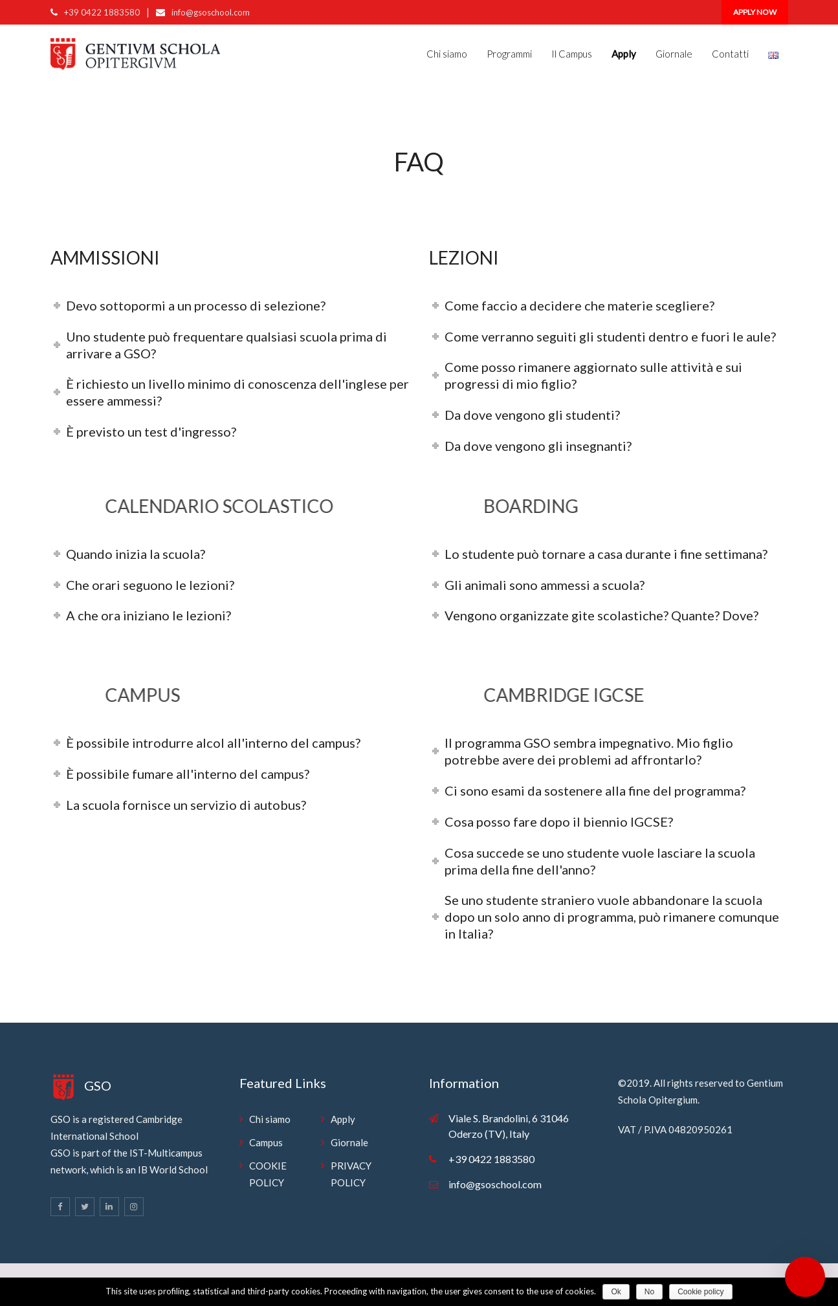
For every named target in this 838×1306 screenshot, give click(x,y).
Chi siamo (446, 54)
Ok (616, 1291)
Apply (343, 1119)
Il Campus (571, 54)
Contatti (730, 54)
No (649, 1291)
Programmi (509, 54)
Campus (266, 1142)
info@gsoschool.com (210, 12)
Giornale (674, 54)
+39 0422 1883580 (102, 12)
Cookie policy (700, 1291)
